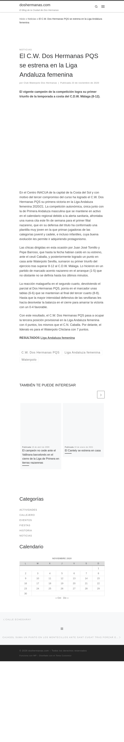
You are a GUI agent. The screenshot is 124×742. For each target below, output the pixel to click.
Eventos (26, 520)
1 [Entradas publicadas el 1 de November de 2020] (98, 568)
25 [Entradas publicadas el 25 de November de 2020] (50, 588)
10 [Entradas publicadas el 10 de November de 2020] (37, 578)
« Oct (58, 598)
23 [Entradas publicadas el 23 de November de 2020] (25, 588)
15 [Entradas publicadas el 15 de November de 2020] (98, 578)
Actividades (28, 509)
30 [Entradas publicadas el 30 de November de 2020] (25, 593)
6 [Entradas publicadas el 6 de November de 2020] (74, 573)
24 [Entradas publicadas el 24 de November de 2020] (37, 588)
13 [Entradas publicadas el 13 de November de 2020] (74, 578)
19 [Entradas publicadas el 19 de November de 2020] (62, 583)
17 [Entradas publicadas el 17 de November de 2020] (37, 583)
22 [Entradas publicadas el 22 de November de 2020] (98, 583)
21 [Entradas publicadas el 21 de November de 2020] (86, 583)
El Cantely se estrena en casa (83, 450)
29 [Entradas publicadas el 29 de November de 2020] (98, 588)
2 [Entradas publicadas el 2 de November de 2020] (25, 573)
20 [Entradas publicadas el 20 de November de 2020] (74, 583)
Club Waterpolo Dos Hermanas (40, 83)
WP (35, 656)
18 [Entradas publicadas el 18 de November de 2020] (50, 583)
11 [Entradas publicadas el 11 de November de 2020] (50, 578)
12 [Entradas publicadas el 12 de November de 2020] (62, 578)
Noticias (32, 19)
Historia (26, 530)
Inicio (22, 19)
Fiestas (25, 525)
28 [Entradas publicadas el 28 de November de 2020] (86, 588)
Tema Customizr (64, 656)
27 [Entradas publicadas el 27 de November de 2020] (74, 588)
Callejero (27, 515)
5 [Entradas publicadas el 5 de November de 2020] (62, 573)
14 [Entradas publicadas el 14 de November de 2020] (86, 578)
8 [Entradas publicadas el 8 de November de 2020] (98, 573)
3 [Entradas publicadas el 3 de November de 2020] (37, 573)
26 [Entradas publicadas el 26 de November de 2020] (62, 588)
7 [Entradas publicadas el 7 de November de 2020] (86, 573)
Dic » (65, 598)
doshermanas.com (38, 650)
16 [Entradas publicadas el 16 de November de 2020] (25, 583)
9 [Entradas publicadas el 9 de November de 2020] (25, 578)
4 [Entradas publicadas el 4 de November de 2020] (50, 573)
